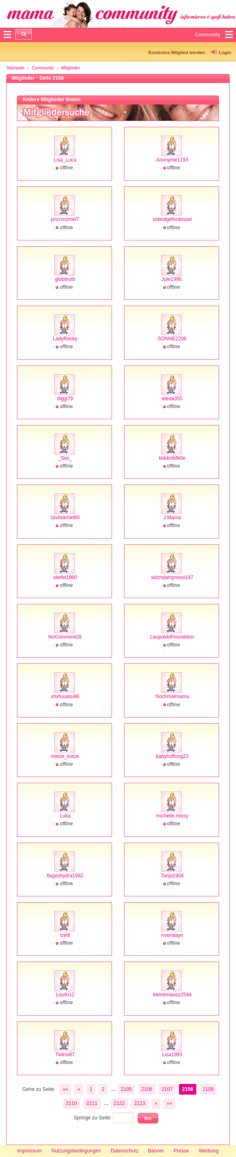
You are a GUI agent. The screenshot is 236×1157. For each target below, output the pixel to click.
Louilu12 (65, 995)
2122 (119, 1103)
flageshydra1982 (65, 876)
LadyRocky (65, 339)
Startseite (15, 67)
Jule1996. (172, 279)
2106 (147, 1089)
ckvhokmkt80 (64, 517)
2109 (208, 1089)
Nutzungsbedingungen (76, 1151)
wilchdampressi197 (172, 577)
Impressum (29, 1151)
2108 (187, 1089)
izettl (65, 935)
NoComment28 (65, 637)
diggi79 (65, 399)
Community (43, 67)
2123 (139, 1103)
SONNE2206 (172, 339)
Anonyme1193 (172, 160)
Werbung (209, 1151)
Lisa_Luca (65, 160)
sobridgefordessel (172, 219)
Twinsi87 (65, 1054)
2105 (126, 1089)
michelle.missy (172, 816)
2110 (71, 1103)
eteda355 (172, 399)
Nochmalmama (172, 696)
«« (65, 1089)
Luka (65, 816)
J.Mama (172, 517)
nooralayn (172, 935)
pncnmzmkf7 (65, 219)
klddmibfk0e (172, 458)
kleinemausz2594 (172, 995)
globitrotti (65, 279)
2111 (92, 1103)
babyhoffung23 (172, 756)
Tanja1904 (172, 876)
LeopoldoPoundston (172, 637)
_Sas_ (65, 458)
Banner (156, 1151)
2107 (167, 1089)
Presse (181, 1151)
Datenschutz (124, 1151)
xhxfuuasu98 (65, 696)
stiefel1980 (65, 577)
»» (169, 1103)
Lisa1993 (172, 1054)
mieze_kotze (65, 756)
